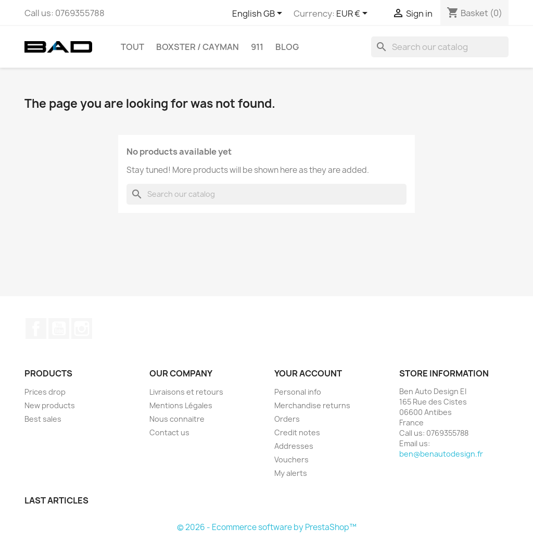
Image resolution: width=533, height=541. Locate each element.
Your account (308, 373)
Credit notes (297, 432)
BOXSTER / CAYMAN (197, 47)
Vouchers (291, 459)
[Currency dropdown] (353, 14)
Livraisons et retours (186, 392)
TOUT (132, 47)
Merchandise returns (312, 405)
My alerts (290, 473)
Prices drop (45, 392)
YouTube (58, 328)
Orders (287, 419)
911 (257, 47)
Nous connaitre (177, 419)
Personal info (297, 392)
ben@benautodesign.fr (441, 454)
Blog (287, 47)
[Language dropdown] (259, 14)
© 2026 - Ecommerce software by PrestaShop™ (267, 527)
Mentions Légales (180, 405)
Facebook (36, 328)
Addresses (293, 446)
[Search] (440, 46)
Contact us (169, 432)
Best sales (42, 419)
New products (49, 405)
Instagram (81, 328)
